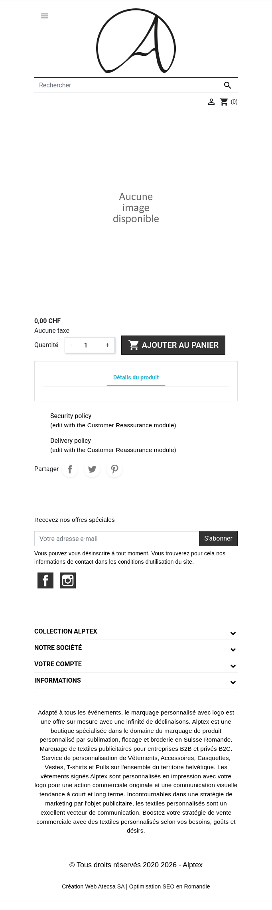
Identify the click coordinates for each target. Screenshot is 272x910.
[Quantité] (89, 345)
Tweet (92, 469)
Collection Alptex (65, 631)
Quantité (46, 345)
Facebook (45, 580)
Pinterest (114, 469)
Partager (70, 469)
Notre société (58, 647)
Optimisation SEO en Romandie (169, 886)
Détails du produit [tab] (136, 377)
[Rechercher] (136, 85)
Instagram (68, 580)
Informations (57, 680)
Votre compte (58, 664)
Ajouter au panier (173, 345)
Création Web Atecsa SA (93, 886)
